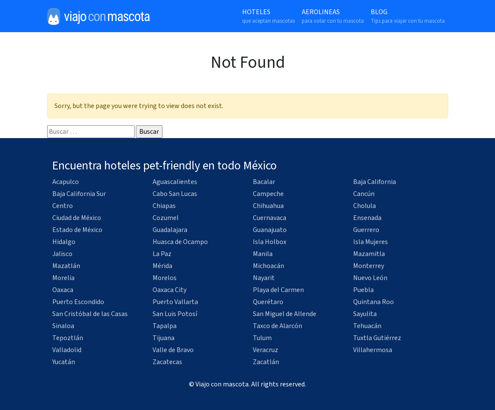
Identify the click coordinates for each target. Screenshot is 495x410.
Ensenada (367, 218)
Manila (263, 254)
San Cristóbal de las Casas (90, 314)
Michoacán (268, 266)
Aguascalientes (175, 182)
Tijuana (163, 338)
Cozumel (166, 218)
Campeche (268, 194)
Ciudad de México (76, 218)
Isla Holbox (269, 242)
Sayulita (365, 314)
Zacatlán (266, 362)
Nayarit (264, 278)
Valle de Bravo (173, 350)
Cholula (364, 206)
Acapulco (65, 182)
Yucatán (63, 362)
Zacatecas (167, 362)
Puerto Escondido (78, 302)
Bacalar (264, 182)
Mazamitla (369, 254)
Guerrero (366, 230)
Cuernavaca (269, 218)
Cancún (364, 194)
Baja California (374, 182)
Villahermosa (372, 350)
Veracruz (265, 350)
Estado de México (77, 230)
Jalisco (62, 254)
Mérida (162, 266)
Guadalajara (170, 230)
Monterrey (368, 266)
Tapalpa (165, 326)
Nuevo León (370, 278)
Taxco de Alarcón (277, 326)
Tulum (262, 338)
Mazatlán (66, 266)
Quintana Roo (373, 302)
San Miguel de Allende (284, 314)
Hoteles (268, 16)
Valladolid (66, 350)
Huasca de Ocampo (180, 242)
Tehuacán (367, 326)
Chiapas (164, 206)
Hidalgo (63, 242)
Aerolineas (333, 16)
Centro (62, 206)
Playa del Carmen (278, 290)
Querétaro (268, 302)
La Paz (162, 254)
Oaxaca (62, 290)
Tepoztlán (67, 338)
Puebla (363, 290)
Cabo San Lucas (175, 194)
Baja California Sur (79, 194)
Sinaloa (63, 326)
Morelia (63, 278)
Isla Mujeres (370, 242)
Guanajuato (270, 230)
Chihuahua (268, 206)
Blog (408, 16)
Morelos (165, 278)
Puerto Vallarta (175, 302)
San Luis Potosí (175, 314)
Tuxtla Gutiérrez (377, 338)
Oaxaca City (169, 290)
